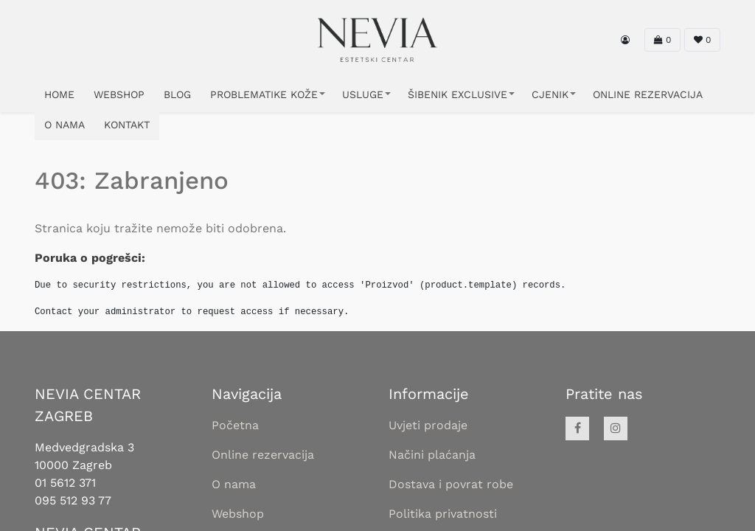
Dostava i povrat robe (451, 484)
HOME (59, 94)
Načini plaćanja (432, 455)
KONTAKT (127, 125)
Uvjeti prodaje (428, 425)
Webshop (238, 514)
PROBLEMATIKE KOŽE (264, 94)
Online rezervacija (263, 455)
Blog (177, 94)
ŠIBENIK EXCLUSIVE (457, 94)
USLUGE (362, 94)
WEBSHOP (119, 94)
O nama (234, 484)
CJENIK (550, 94)
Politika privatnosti (443, 514)
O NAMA (64, 125)
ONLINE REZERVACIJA (648, 94)
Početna (235, 425)
